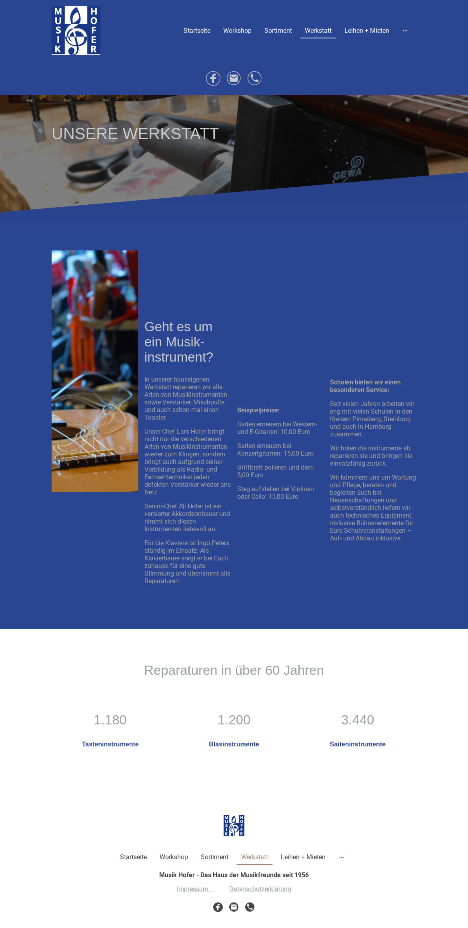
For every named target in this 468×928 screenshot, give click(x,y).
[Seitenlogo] (76, 30)
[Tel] (255, 78)
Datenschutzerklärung (260, 889)
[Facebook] (213, 78)
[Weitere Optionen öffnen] (405, 30)
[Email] (234, 78)
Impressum (194, 889)
